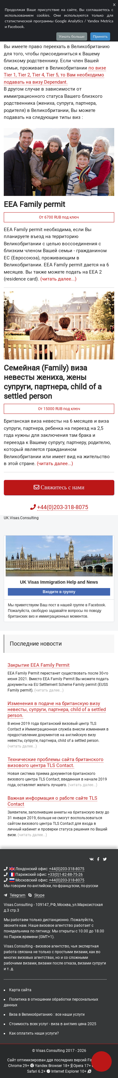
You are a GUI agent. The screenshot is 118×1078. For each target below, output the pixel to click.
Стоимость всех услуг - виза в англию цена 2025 (52, 1024)
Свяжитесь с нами (59, 487)
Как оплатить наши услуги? (34, 1033)
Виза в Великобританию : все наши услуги (47, 1014)
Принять (100, 36)
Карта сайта (20, 990)
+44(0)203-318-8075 (66, 869)
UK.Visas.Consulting (21, 518)
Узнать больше (72, 36)
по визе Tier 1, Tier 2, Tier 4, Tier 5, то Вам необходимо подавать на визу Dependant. (55, 75)
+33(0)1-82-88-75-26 (65, 874)
